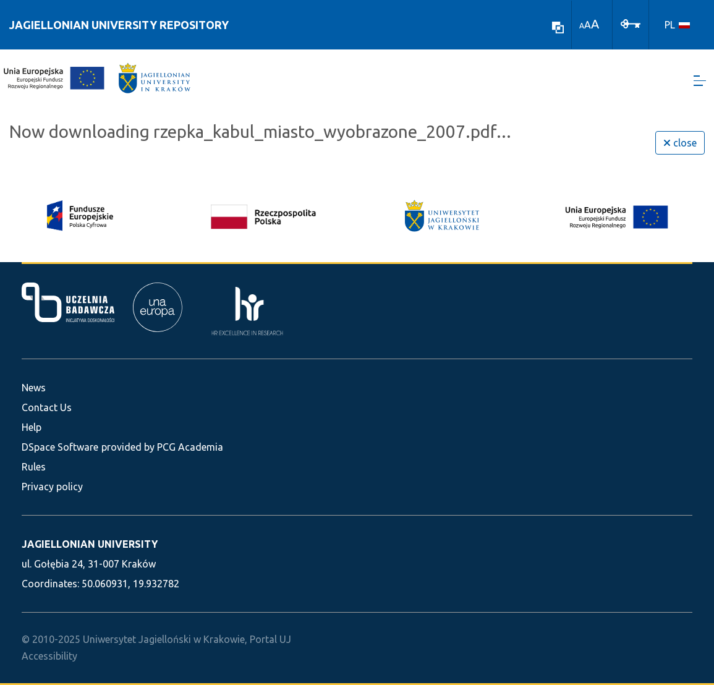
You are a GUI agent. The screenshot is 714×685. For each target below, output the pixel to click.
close (680, 142)
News (34, 387)
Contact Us (47, 407)
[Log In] (630, 22)
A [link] (581, 26)
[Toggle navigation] (700, 80)
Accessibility (49, 656)
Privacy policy (52, 486)
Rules (34, 466)
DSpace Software (60, 447)
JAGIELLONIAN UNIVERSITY (90, 544)
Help (31, 427)
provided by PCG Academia (162, 447)
